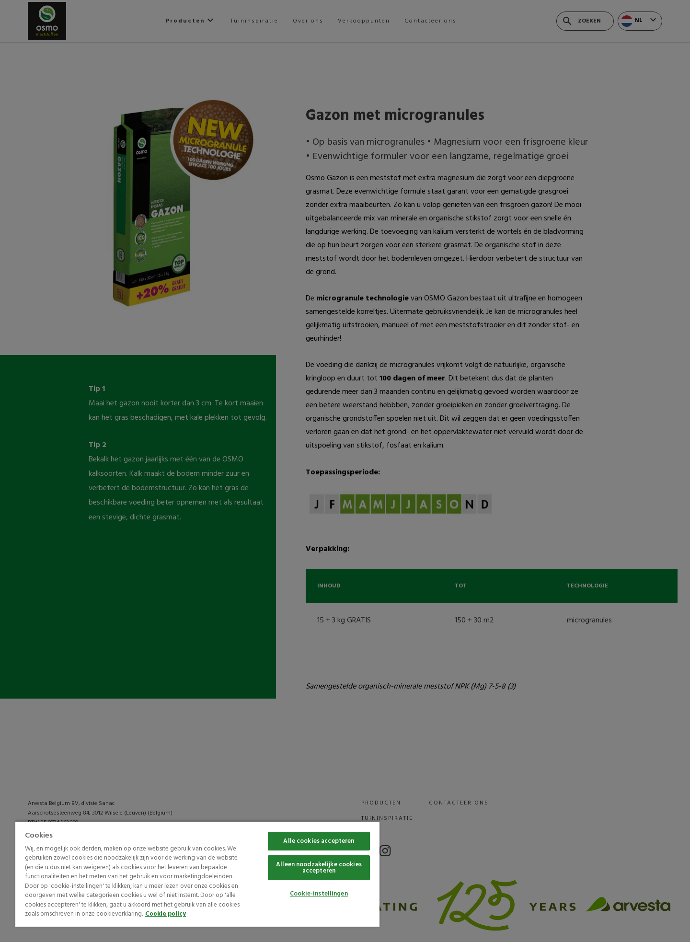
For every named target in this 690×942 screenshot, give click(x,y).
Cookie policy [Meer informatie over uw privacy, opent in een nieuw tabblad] (165, 914)
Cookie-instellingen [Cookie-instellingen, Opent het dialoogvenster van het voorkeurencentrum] (318, 894)
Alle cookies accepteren (318, 841)
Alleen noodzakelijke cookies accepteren (319, 868)
